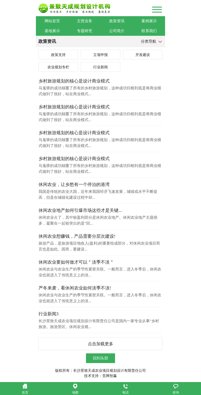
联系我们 (149, 31)
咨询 (176, 392)
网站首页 (52, 21)
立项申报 (100, 55)
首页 (25, 392)
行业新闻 (100, 67)
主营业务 (84, 21)
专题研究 (84, 31)
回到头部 (100, 358)
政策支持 (58, 55)
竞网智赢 (109, 376)
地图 (75, 392)
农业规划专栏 (58, 67)
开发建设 (142, 55)
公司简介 (117, 31)
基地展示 (52, 31)
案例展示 (149, 21)
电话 (125, 392)
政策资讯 (117, 21)
